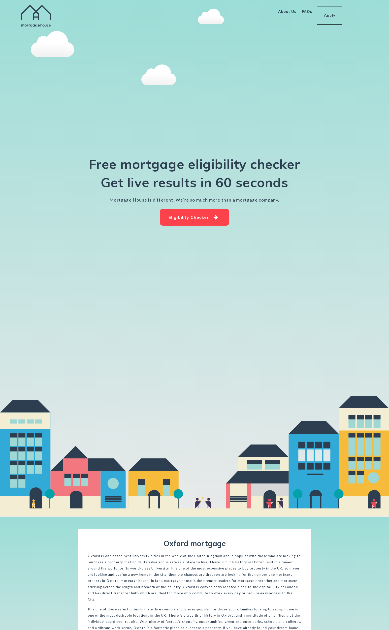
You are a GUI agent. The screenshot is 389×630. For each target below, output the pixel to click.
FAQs (307, 11)
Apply (330, 12)
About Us (287, 11)
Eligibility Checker (193, 217)
